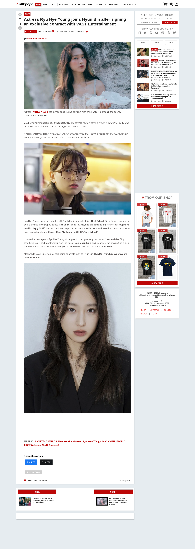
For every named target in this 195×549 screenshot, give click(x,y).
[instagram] (151, 32)
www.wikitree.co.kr (37, 39)
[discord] (163, 32)
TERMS (154, 314)
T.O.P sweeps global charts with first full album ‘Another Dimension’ (164, 86)
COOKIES (167, 310)
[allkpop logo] (24, 4)
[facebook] (140, 32)
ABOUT (143, 310)
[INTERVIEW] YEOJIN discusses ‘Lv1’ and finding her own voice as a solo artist (163, 62)
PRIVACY (143, 314)
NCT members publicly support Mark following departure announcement (163, 97)
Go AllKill (129, 4)
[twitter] (145, 32)
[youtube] (156, 32)
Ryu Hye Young (40, 111)
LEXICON (75, 4)
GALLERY (87, 4)
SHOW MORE (157, 283)
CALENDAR (100, 4)
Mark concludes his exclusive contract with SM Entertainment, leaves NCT (162, 51)
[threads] (169, 32)
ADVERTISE (155, 310)
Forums (63, 4)
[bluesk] (174, 32)
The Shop (114, 4)
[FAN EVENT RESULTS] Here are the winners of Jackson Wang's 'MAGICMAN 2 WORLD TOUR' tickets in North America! (164, 74)
